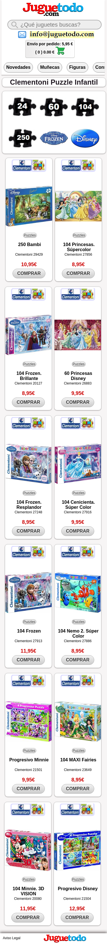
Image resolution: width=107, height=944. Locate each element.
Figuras (77, 67)
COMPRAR (29, 273)
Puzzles (30, 235)
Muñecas (49, 67)
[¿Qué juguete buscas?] (54, 24)
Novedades (18, 67)
